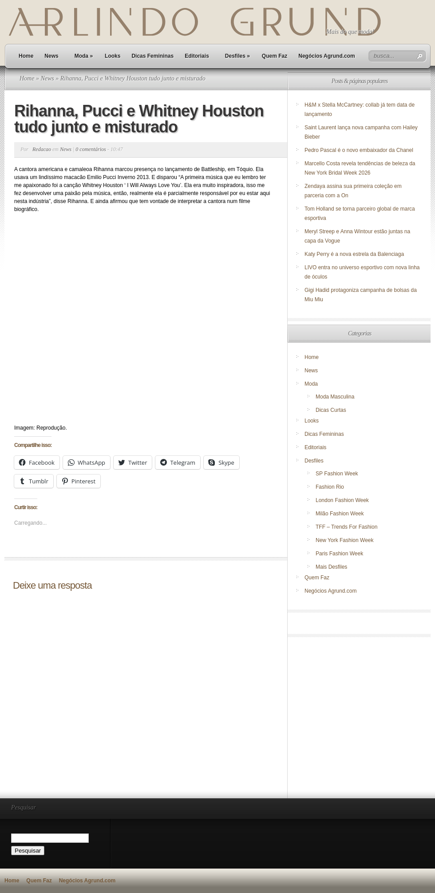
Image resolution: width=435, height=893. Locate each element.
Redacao (41, 149)
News (51, 56)
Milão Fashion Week (340, 513)
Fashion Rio (330, 487)
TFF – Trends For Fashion (346, 527)
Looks (112, 56)
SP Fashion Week (337, 473)
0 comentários (90, 149)
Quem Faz (274, 56)
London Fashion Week (342, 500)
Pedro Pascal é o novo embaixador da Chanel (359, 150)
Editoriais (197, 56)
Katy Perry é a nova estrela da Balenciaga (354, 254)
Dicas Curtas (331, 410)
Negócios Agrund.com (326, 56)
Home (26, 56)
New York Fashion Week (345, 540)
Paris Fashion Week (339, 553)
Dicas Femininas (152, 56)
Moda (84, 56)
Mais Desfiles (331, 567)
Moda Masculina (335, 397)
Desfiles (237, 56)
